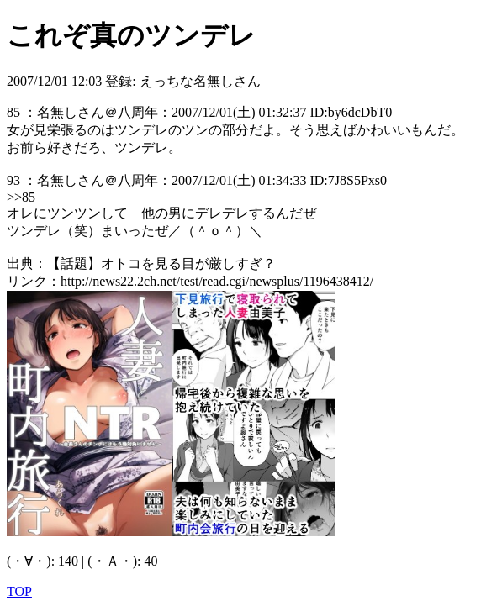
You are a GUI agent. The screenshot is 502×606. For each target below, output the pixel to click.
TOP (19, 591)
